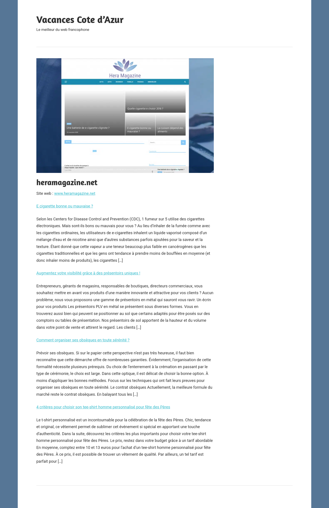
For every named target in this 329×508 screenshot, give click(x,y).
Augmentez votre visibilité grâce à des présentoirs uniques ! (88, 273)
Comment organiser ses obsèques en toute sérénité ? (82, 340)
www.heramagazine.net (74, 193)
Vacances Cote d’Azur (80, 19)
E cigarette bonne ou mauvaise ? (64, 206)
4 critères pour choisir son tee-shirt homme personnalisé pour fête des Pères (103, 407)
